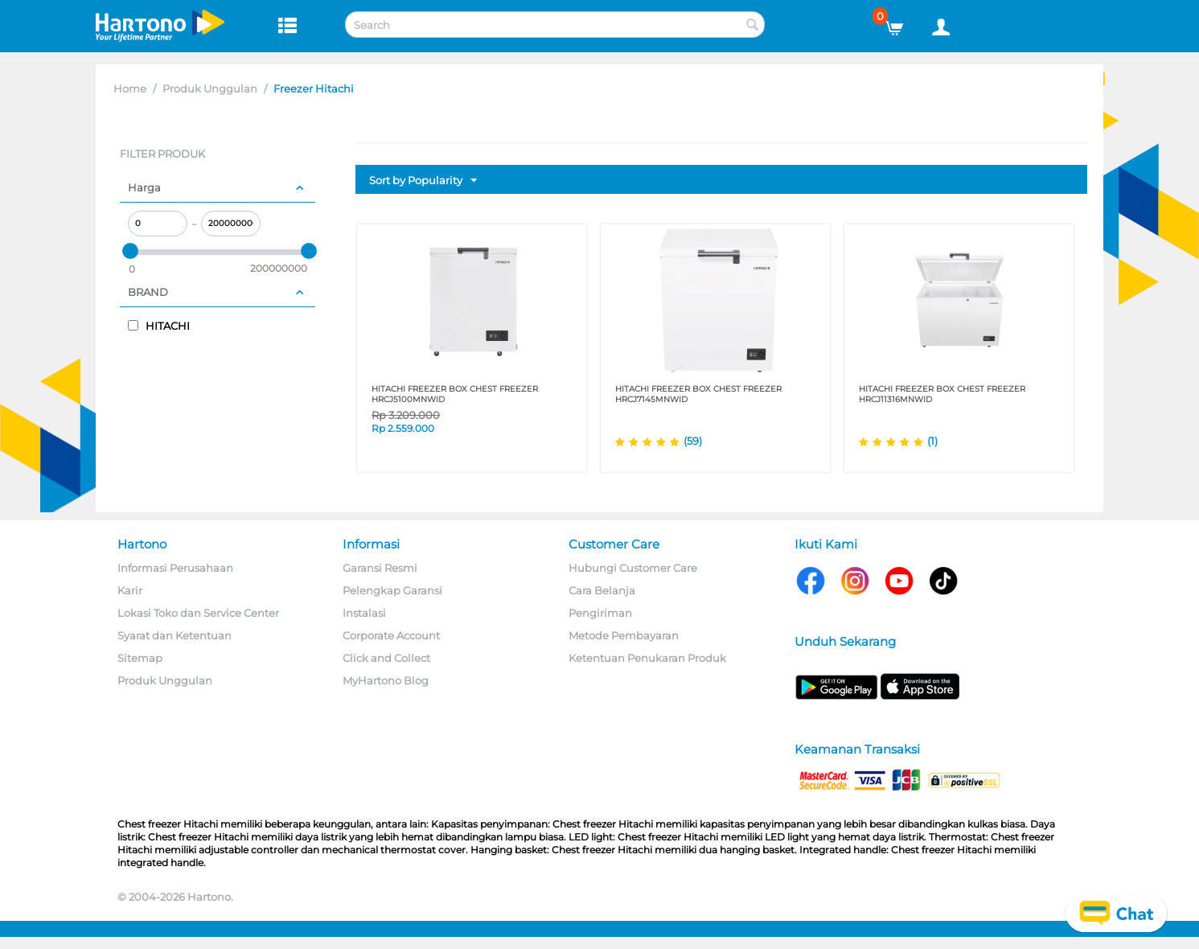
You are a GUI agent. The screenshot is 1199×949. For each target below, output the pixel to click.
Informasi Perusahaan (175, 567)
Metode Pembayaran (624, 635)
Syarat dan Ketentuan (174, 635)
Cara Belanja (602, 590)
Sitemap (139, 657)
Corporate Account (391, 635)
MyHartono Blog (386, 680)
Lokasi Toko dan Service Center (198, 612)
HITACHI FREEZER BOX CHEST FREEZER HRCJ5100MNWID (455, 394)
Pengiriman (600, 612)
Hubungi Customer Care (633, 567)
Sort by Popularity (423, 181)
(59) (693, 440)
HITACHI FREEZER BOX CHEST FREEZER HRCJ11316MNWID (942, 394)
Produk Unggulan (209, 88)
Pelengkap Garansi (392, 590)
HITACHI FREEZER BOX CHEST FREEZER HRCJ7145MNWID (698, 394)
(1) (932, 440)
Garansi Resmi (380, 567)
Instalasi (364, 612)
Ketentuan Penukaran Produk (647, 657)
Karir (129, 590)
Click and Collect (386, 657)
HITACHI (159, 325)
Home (129, 88)
